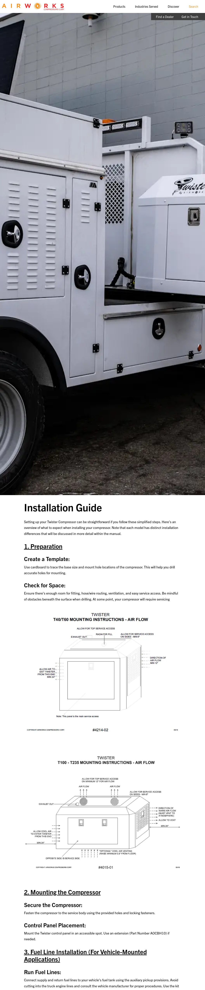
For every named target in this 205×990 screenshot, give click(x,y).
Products (119, 6)
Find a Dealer (165, 17)
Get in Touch (190, 17)
